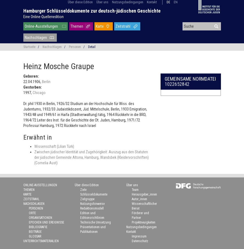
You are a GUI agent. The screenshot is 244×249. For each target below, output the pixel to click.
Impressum (139, 236)
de (168, 2)
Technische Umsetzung (95, 222)
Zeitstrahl (123, 26)
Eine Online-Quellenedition (43, 17)
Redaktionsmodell (92, 208)
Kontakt (152, 2)
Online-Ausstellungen (41, 26)
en (176, 2)
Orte (32, 213)
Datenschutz (140, 241)
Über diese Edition (80, 2)
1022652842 (177, 84)
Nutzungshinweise (92, 204)
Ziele (83, 190)
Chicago (39, 92)
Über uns (102, 2)
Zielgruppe (87, 199)
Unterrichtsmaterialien (41, 241)
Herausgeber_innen (144, 194)
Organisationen (40, 218)
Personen (75, 47)
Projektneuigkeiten (143, 222)
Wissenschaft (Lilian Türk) (54, 146)
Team (135, 190)
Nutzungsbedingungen (127, 2)
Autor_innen (139, 199)
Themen (77, 26)
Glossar (35, 236)
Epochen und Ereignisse (46, 222)
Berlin (46, 82)
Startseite (29, 47)
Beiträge (35, 232)
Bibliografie (38, 227)
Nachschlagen (36, 37)
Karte (100, 26)
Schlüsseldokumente (93, 194)
